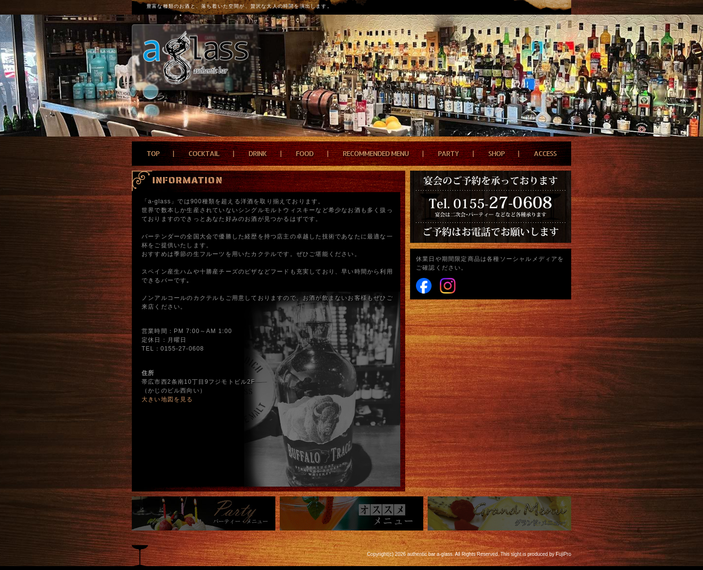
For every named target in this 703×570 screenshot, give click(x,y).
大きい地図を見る (167, 399)
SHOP (496, 153)
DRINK (257, 153)
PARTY (448, 153)
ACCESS (545, 153)
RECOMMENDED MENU (376, 153)
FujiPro (563, 554)
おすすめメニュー (351, 513)
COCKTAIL (203, 153)
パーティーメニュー (203, 513)
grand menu (499, 513)
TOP (152, 153)
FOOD (304, 153)
